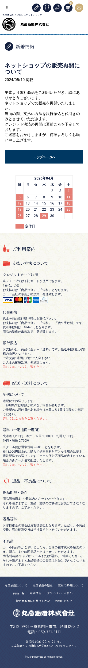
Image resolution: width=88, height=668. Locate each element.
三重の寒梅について (70, 585)
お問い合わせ (63, 601)
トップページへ (44, 157)
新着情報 (35, 593)
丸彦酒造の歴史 (43, 585)
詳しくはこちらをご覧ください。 (26, 367)
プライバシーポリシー (61, 593)
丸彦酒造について (16, 585)
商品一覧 (18, 593)
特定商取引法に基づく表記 (33, 601)
